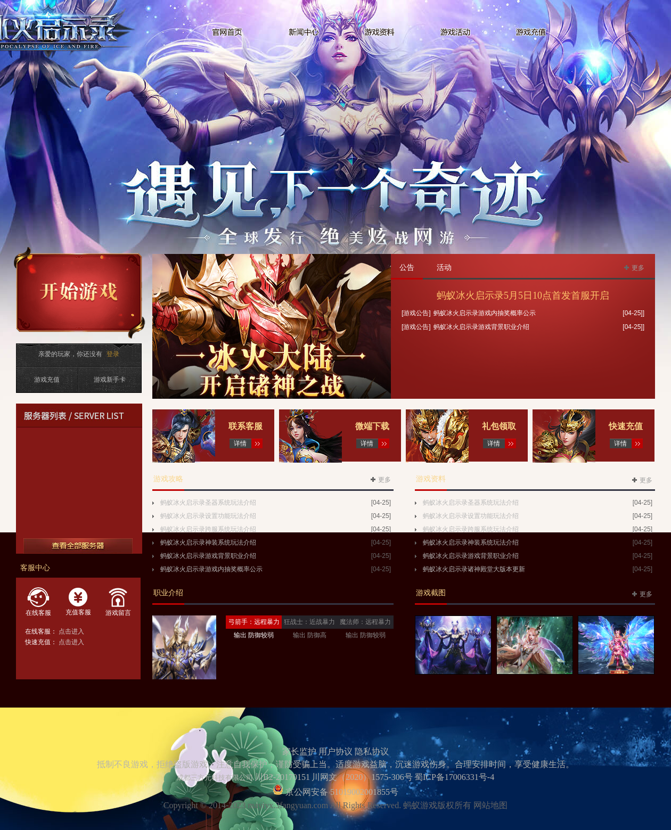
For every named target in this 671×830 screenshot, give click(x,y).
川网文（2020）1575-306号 (362, 777)
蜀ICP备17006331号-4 (454, 777)
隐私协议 (372, 751)
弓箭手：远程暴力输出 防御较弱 (254, 628)
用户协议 (335, 751)
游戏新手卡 (110, 379)
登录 (113, 354)
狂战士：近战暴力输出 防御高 (309, 628)
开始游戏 (79, 293)
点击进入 (71, 631)
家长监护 (299, 751)
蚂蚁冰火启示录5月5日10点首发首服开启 (523, 295)
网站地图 (490, 805)
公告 (406, 268)
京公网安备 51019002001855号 (340, 791)
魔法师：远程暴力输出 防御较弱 (365, 628)
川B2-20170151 (282, 777)
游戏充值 (47, 379)
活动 (444, 268)
